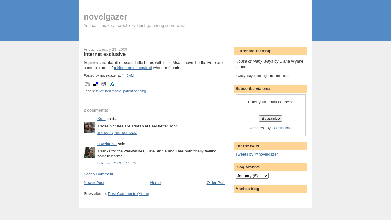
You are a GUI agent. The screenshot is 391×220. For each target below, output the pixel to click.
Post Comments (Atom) (128, 193)
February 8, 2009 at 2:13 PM (116, 163)
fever (100, 91)
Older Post (216, 182)
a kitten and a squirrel (133, 67)
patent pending (134, 91)
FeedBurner (282, 128)
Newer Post (94, 182)
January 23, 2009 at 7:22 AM (117, 133)
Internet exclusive (105, 54)
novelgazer (105, 16)
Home (155, 182)
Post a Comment (98, 174)
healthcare (113, 91)
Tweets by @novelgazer (257, 154)
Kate (101, 118)
